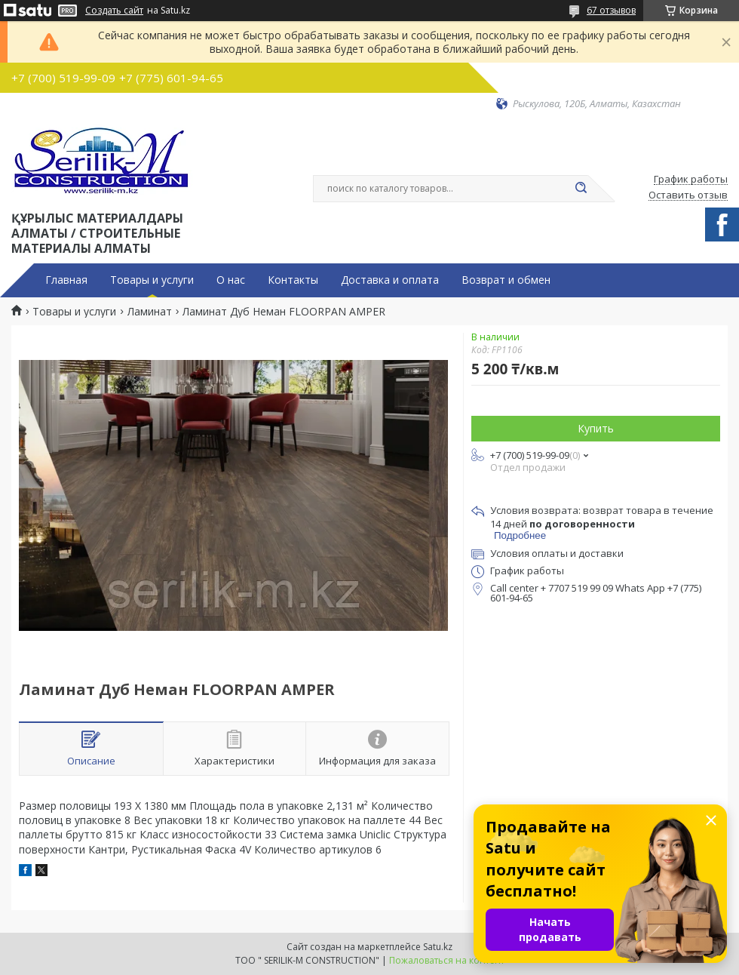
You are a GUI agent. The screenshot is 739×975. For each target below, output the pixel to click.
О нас (230, 280)
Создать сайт (114, 10)
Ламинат (149, 311)
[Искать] (581, 188)
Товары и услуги (152, 280)
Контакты (293, 280)
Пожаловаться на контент (446, 960)
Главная (66, 280)
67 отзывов (611, 10)
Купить (596, 428)
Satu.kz (437, 946)
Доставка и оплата (390, 280)
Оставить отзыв (688, 195)
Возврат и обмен (505, 280)
